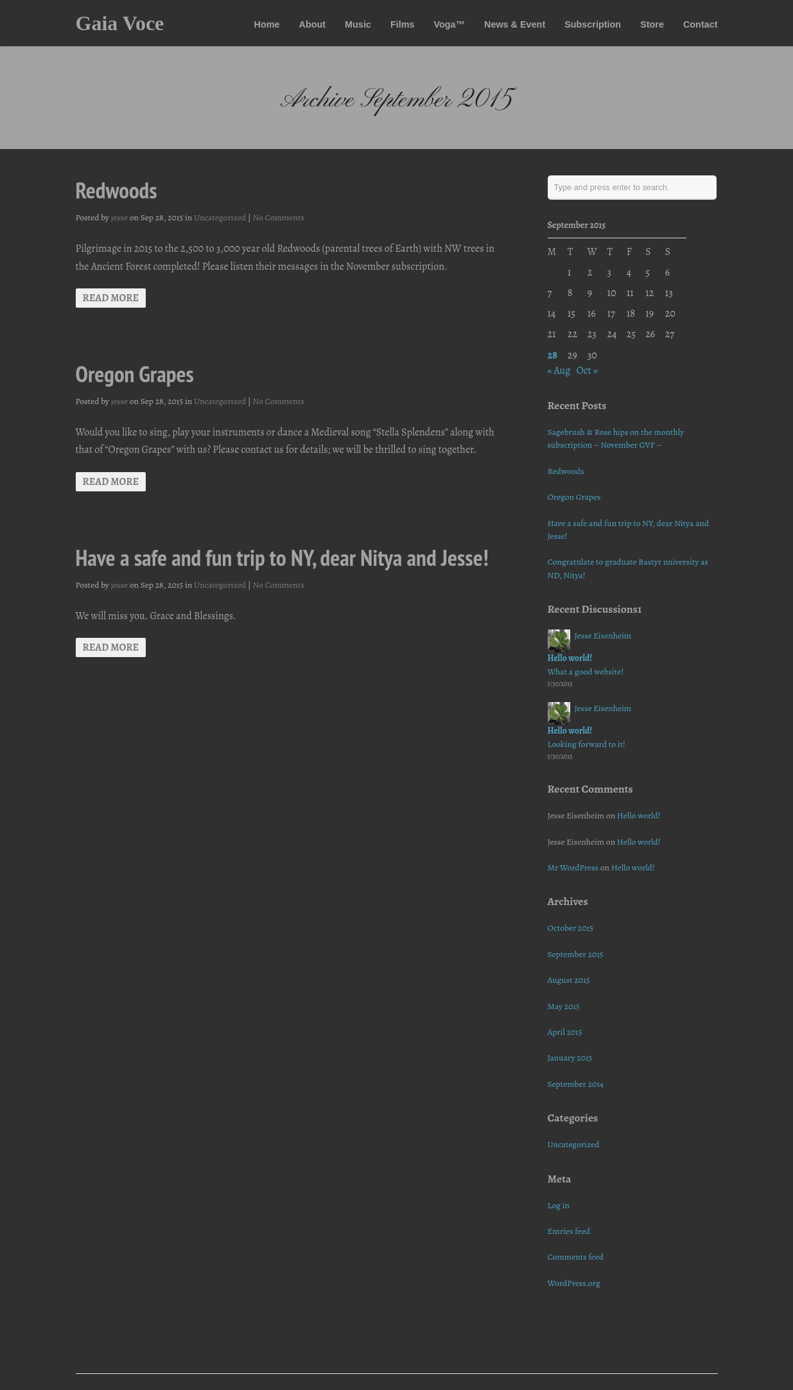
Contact (700, 24)
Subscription (592, 25)
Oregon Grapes (135, 374)
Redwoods (116, 190)
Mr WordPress (573, 867)
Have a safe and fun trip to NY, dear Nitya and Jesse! (282, 557)
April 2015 (565, 1032)
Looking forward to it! (586, 744)
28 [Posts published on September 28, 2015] (552, 355)
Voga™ (449, 24)
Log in (559, 1205)
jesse (119, 217)
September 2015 (576, 954)
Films (402, 24)
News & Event (514, 24)
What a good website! (586, 671)
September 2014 (576, 1084)
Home (267, 24)
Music (358, 24)
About (312, 24)
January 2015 (570, 1057)
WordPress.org (574, 1283)
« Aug (559, 371)
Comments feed (576, 1257)
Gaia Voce (120, 23)
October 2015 (571, 928)
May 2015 (564, 1006)
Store (652, 24)
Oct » (587, 371)
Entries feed (569, 1231)
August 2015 (569, 980)
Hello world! (570, 658)
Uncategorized (220, 217)
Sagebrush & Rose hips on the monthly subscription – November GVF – (616, 438)
